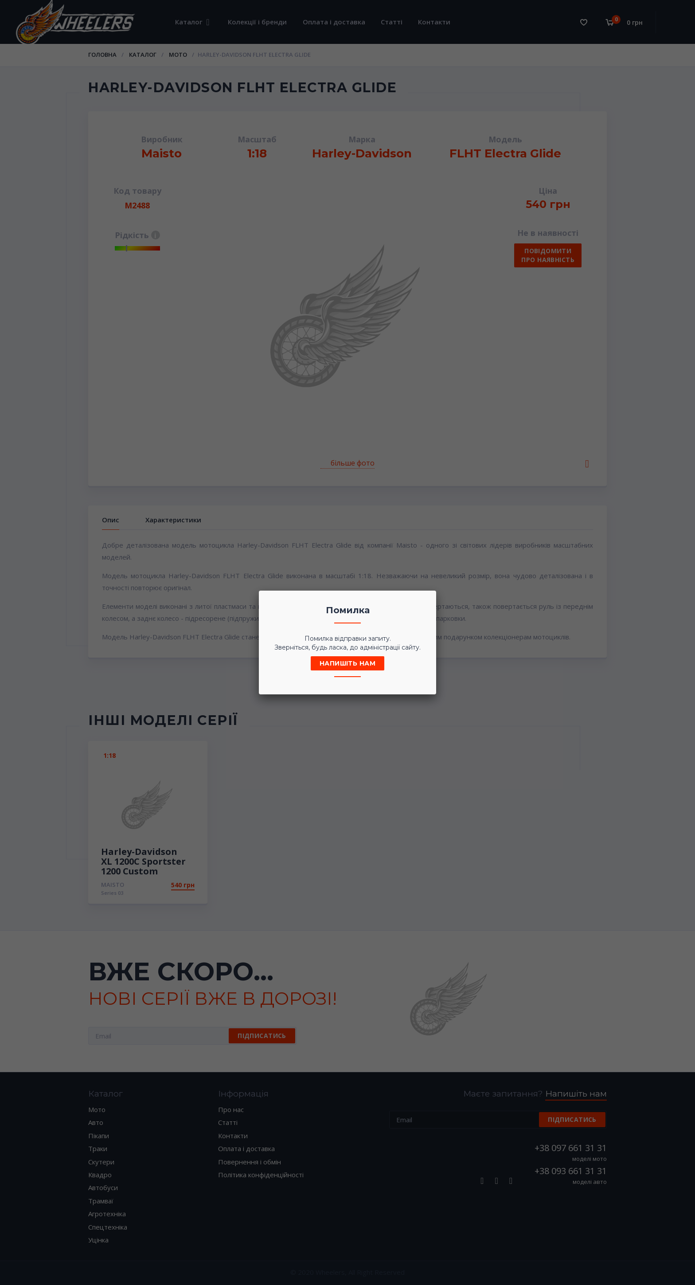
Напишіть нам (347, 663)
